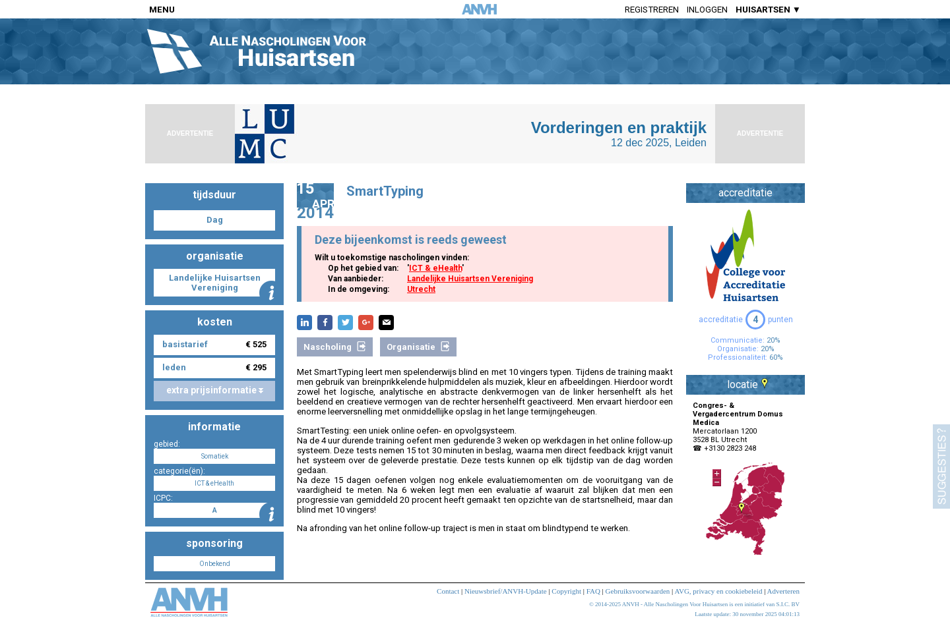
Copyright (566, 591)
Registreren (652, 9)
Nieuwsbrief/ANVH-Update (505, 591)
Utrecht (421, 289)
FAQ (593, 591)
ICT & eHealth (435, 268)
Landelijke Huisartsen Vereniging (470, 278)
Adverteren (783, 591)
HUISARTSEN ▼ (768, 9)
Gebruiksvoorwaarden (638, 591)
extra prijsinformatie (214, 390)
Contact (448, 591)
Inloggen (707, 9)
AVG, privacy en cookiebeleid (718, 591)
